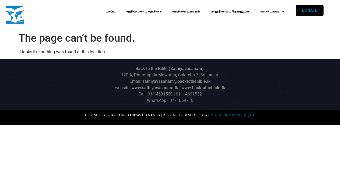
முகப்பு (110, 11)
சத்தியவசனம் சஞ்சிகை (144, 11)
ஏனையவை (272, 11)
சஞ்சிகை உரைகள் (186, 11)
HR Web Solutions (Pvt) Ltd (232, 115)
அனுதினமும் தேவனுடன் (230, 11)
